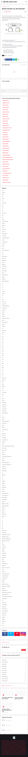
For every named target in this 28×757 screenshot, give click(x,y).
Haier (3, 417)
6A (2, 204)
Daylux (3, 316)
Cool (3, 299)
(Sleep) (3, 192)
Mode (3, 489)
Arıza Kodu (4, 235)
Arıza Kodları (4, 233)
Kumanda (4, 468)
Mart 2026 (14, 660)
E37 (2, 347)
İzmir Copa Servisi (22, 744)
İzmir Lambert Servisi (22, 748)
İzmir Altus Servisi (5, 741)
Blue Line (4, 268)
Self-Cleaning (4, 563)
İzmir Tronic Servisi (14, 754)
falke (3, 398)
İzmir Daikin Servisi (7, 745)
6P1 (2, 206)
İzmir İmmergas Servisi (21, 747)
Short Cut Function (6, 567)
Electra (3, 380)
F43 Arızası (4, 392)
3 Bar (3, 198)
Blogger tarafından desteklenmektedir (11, 655)
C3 (2, 285)
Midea (3, 485)
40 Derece (4, 202)
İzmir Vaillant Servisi (22, 754)
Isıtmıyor (4, 435)
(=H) (3, 190)
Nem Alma (4, 514)
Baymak (3, 258)
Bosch (8, 6)
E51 (2, 349)
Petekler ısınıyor (5, 536)
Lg (2, 476)
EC (2, 371)
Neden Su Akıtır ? (5, 503)
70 (2, 209)
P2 (2, 522)
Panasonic (4, 532)
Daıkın (3, 312)
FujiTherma (4, 408)
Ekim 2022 (14, 672)
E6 (2, 357)
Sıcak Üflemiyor (5, 575)
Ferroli (3, 400)
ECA (3, 373)
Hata (3, 419)
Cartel (3, 293)
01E (2, 194)
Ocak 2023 (14, 668)
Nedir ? (3, 509)
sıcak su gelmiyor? (6, 573)
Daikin (3, 314)
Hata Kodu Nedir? (5, 421)
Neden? (3, 507)
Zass (3, 625)
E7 (2, 361)
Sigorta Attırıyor (5, 584)
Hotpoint (4, 433)
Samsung (4, 555)
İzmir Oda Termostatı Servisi (10, 751)
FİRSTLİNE (4, 402)
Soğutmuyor (4, 598)
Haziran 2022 (14, 680)
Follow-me (4, 404)
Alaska (3, 225)
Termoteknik (4, 608)
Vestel (3, 619)
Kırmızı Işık (4, 450)
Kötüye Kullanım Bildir (7, 685)
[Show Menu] (1, 2)
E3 (2, 345)
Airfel (3, 219)
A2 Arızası (4, 213)
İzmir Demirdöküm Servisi (17, 745)
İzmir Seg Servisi (19, 753)
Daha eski (24, 90)
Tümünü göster (23, 64)
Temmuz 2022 (14, 678)
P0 (2, 518)
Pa (2, 528)
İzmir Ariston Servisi (14, 741)
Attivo (3, 246)
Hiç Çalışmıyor (5, 429)
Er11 (2, 382)
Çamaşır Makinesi (5, 305)
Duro (3, 332)
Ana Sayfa (4, 6)
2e (2, 196)
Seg (3, 559)
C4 (2, 287)
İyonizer (3, 441)
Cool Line (4, 301)
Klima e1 (3, 454)
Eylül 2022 (14, 674)
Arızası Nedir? (5, 242)
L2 (2, 472)
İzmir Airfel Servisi (13, 740)
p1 (2, 520)
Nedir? (3, 512)
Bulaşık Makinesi (5, 281)
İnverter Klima (5, 439)
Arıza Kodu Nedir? (5, 237)
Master (3, 483)
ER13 (3, 384)
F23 (2, 388)
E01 (2, 336)
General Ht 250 (5, 413)
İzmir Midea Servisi (15, 749)
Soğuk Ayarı (4, 590)
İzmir (3, 444)
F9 (2, 396)
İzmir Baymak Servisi (5, 743)
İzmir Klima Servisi (5, 748)
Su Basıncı (4, 602)
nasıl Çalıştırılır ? (5, 495)
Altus (3, 227)
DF (2, 328)
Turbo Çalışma (5, 610)
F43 (2, 390)
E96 (3, 367)
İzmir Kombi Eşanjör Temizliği (8, 446)
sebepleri (4, 557)
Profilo (3, 545)
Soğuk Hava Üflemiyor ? (7, 592)
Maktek (3, 481)
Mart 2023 (14, 664)
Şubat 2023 (14, 666)
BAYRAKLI (4, 260)
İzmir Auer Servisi (22, 741)
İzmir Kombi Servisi (13, 748)
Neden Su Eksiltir (5, 505)
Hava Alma (4, 423)
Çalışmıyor (4, 303)
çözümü (3, 310)
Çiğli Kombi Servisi (5, 740)
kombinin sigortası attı (6, 464)
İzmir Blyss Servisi (14, 744)
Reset (3, 551)
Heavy (3, 427)
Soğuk (3, 588)
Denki (3, 324)
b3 (2, 252)
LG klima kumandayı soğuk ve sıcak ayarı (19, 698)
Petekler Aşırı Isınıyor (6, 534)
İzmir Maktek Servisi (6, 749)
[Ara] (26, 2)
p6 (2, 526)
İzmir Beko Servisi (14, 743)
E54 (3, 355)
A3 (2, 215)
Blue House (4, 266)
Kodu (3, 458)
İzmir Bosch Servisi (22, 743)
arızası (3, 239)
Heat (3, 425)
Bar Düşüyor (4, 256)
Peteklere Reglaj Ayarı (6, 538)
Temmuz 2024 (14, 662)
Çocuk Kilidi (4, 307)
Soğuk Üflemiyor (5, 594)
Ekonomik (4, 378)
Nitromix (4, 516)
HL (2, 431)
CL (2, 297)
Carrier (3, 291)
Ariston (3, 244)
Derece (3, 326)
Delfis (3, 320)
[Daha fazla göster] (18, 59)
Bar (2, 254)
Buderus (3, 279)
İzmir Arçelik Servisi (22, 740)
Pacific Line (4, 530)
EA (2, 369)
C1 (2, 283)
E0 (2, 334)
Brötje (3, 277)
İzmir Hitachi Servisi (12, 747)
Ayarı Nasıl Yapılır (5, 250)
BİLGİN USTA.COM (10, 2)
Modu (3, 491)
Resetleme (4, 553)
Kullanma (4, 466)
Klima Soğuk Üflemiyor (6, 456)
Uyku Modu (4, 613)
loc (12, 55)
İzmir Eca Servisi (12, 746)
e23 (2, 343)
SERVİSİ (3, 565)
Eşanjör (3, 386)
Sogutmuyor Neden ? (6, 586)
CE (2, 295)
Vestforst (4, 621)
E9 (2, 365)
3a (2, 200)
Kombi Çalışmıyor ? (6, 462)
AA (2, 217)
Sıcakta (3, 580)
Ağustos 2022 (14, 676)
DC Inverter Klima (5, 318)
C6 (2, 289)
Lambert (3, 474)
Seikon (3, 561)
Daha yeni (4, 90)
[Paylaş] (25, 12)
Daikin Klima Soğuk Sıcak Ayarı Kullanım (7, 698)
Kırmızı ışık (4, 448)
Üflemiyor (4, 615)
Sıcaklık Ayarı (4, 578)
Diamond (4, 330)
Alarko (3, 223)
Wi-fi (3, 623)
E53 (2, 353)
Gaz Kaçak (4, 411)
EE (2, 375)
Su (2, 600)
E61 (2, 359)
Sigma (3, 582)
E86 (3, 363)
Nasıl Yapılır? (4, 499)
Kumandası (4, 470)
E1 (2, 340)
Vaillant (3, 617)
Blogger (3, 264)
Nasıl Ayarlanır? (5, 493)
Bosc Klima (4, 270)
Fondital (3, 406)
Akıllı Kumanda (5, 221)
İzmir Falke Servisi (20, 746)
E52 (2, 351)
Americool (4, 229)
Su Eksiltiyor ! (4, 604)
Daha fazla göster (8, 720)
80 (2, 211)
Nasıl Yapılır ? (4, 497)
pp (2, 542)
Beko (3, 262)
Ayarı (3, 248)
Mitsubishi (4, 487)
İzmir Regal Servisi (8, 752)
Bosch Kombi (4, 274)
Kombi (9, 55)
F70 (3, 394)
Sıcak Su (3, 571)
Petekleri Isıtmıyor (5, 540)
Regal (3, 549)
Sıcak (3, 569)
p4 (2, 524)
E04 (3, 338)
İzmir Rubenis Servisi (17, 752)
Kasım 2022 (14, 670)
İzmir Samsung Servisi (10, 753)
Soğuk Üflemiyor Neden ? (7, 596)
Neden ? (3, 501)
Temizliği (4, 606)
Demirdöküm (4, 322)
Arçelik (3, 231)
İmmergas (4, 437)
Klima (3, 452)
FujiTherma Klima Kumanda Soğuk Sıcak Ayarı (7, 710)
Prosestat (4, 547)
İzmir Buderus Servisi (6, 744)
